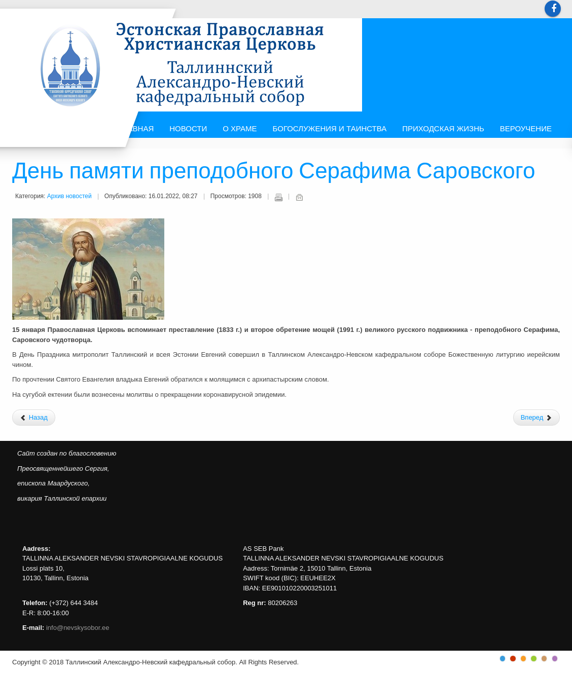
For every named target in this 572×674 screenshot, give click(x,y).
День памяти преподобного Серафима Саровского (273, 172)
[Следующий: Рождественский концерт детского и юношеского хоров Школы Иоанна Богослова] (536, 417)
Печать (278, 197)
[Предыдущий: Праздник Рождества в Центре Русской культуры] (33, 417)
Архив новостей (69, 196)
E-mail (299, 197)
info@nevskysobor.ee (78, 627)
